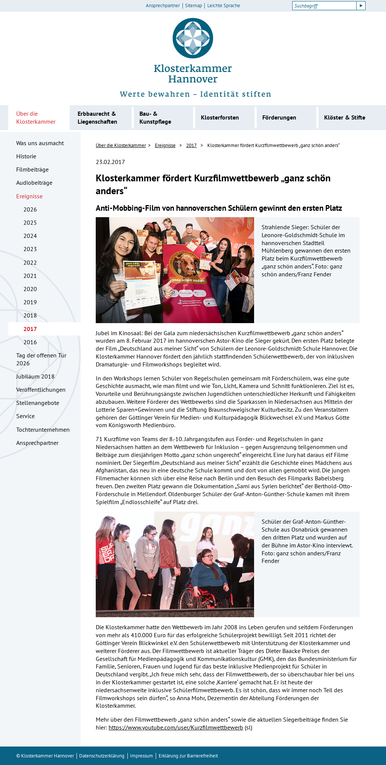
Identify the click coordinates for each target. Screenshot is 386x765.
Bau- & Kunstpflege (155, 117)
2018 (30, 315)
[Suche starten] (361, 5)
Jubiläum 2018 (35, 376)
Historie (26, 156)
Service (25, 416)
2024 (30, 235)
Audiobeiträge (34, 182)
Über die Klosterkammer (35, 117)
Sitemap (193, 6)
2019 (30, 302)
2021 (30, 275)
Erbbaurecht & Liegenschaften (97, 117)
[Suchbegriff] (324, 5)
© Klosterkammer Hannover (45, 756)
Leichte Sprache (223, 6)
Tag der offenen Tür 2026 (41, 359)
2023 (30, 249)
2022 (30, 262)
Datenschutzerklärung (101, 756)
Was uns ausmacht (40, 143)
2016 (30, 342)
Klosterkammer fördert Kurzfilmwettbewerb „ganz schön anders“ (273, 145)
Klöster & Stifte (344, 117)
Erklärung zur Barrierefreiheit (188, 756)
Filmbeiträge (32, 169)
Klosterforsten (220, 117)
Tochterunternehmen (43, 429)
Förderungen (279, 117)
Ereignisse (29, 196)
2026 (30, 209)
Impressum (141, 756)
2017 (30, 329)
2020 (30, 289)
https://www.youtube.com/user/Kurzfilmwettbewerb (176, 727)
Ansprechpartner (163, 6)
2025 (30, 222)
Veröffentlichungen (41, 389)
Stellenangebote (37, 402)
